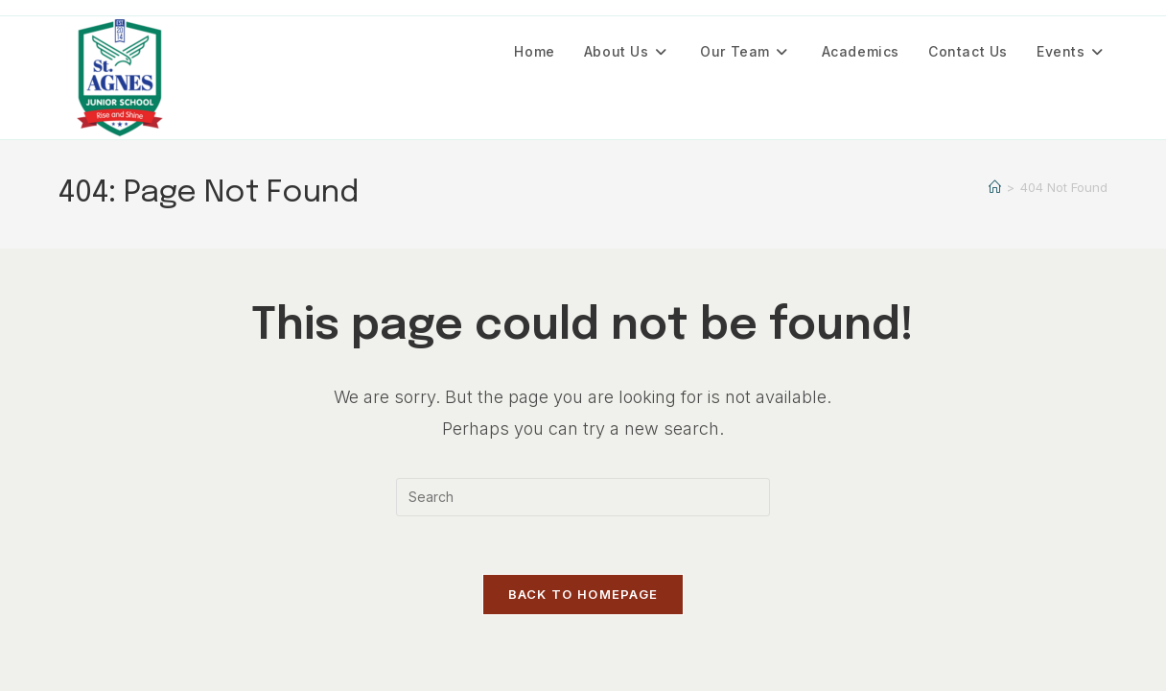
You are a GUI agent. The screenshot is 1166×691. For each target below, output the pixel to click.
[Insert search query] (583, 497)
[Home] (995, 187)
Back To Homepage (583, 594)
